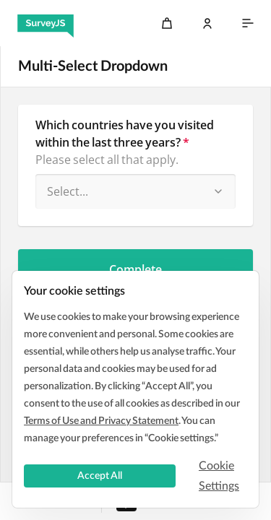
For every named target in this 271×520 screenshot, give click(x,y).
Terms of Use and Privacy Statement (101, 421)
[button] (218, 191)
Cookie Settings (219, 476)
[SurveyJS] (45, 23)
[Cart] (167, 23)
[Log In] (207, 23)
